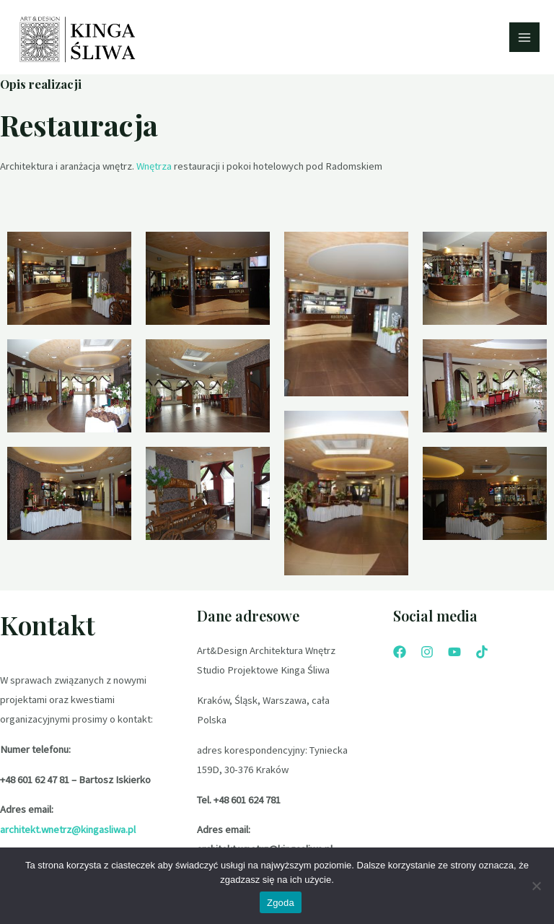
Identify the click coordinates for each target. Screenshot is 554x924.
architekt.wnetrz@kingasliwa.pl (68, 831)
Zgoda (280, 902)
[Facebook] (399, 654)
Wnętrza (154, 168)
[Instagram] (427, 654)
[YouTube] (454, 654)
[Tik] (481, 654)
